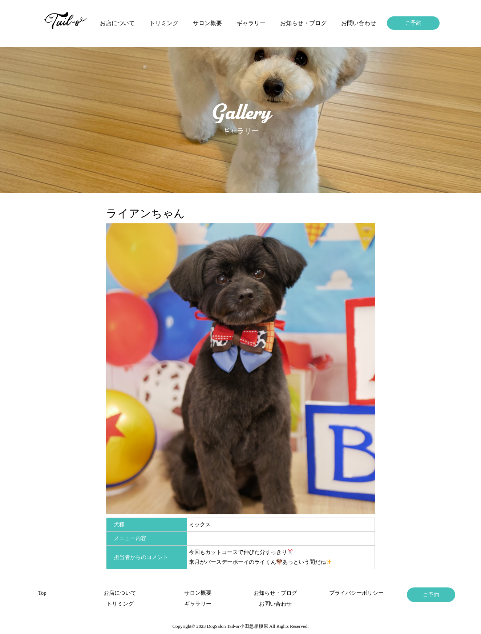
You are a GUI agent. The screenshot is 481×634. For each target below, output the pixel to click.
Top (42, 593)
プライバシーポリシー (353, 593)
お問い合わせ (358, 23)
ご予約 (413, 23)
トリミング (163, 23)
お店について (117, 23)
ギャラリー (251, 23)
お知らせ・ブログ (303, 23)
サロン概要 (207, 23)
